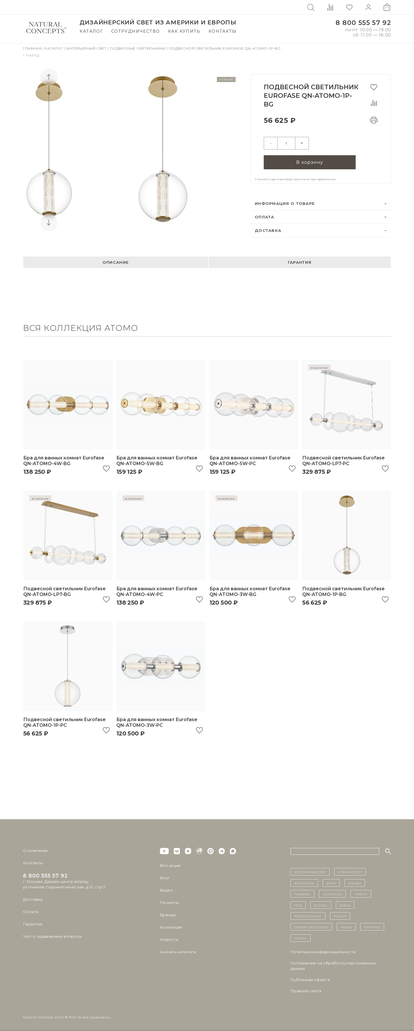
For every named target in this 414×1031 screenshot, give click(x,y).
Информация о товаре (285, 202)
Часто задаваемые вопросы (52, 935)
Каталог (91, 31)
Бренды (168, 914)
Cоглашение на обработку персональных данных (333, 965)
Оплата (264, 215)
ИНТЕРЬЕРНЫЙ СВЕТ (310, 871)
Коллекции (171, 926)
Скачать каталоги (178, 951)
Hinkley (360, 893)
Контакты (222, 31)
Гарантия (299, 261)
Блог (165, 877)
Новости (169, 938)
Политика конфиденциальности (323, 951)
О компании (35, 849)
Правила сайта (305, 990)
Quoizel (321, 904)
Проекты (169, 901)
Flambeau (302, 893)
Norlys (345, 904)
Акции (346, 926)
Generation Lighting (311, 926)
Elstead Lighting (308, 915)
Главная (33, 48)
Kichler (340, 915)
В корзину (309, 161)
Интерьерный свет (87, 48)
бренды (354, 882)
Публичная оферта (310, 978)
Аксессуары (304, 882)
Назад (31, 55)
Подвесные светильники (138, 48)
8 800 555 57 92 (363, 22)
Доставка (268, 229)
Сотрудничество (135, 31)
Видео (166, 889)
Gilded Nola (332, 893)
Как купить (184, 31)
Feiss (298, 904)
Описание (116, 261)
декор (331, 882)
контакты (372, 926)
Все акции (170, 864)
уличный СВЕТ (350, 871)
